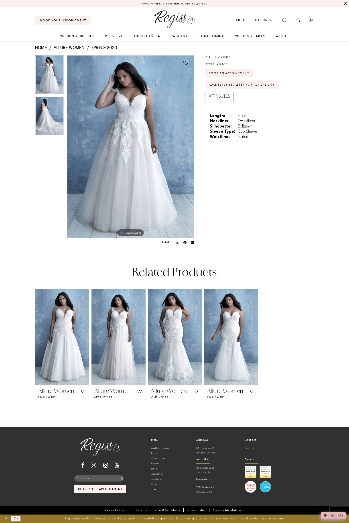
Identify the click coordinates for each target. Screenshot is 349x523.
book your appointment (100, 490)
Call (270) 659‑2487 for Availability (243, 86)
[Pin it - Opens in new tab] (185, 243)
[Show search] (284, 20)
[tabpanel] (49, 76)
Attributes (219, 98)
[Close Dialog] (7, 519)
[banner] (174, 19)
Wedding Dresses (160, 448)
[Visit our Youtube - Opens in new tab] (117, 465)
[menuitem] (63, 20)
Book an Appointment (230, 74)
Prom (154, 454)
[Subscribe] (122, 479)
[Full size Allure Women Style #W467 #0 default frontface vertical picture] (130, 147)
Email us (249, 448)
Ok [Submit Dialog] (17, 518)
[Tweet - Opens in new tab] (177, 243)
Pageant (155, 464)
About (154, 484)
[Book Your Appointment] (63, 20)
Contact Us (157, 474)
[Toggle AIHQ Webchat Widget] (333, 515)
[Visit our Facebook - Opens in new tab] (82, 465)
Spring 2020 (104, 48)
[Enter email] (100, 479)
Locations (156, 479)
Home (41, 48)
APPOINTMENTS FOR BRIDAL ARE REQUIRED (174, 3)
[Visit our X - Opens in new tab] (94, 465)
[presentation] (62, 337)
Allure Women (69, 48)
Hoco (154, 469)
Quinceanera (158, 459)
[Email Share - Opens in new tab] (192, 242)
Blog (153, 489)
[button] (298, 20)
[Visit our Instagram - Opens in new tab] (105, 465)
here (280, 518)
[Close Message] (345, 4)
